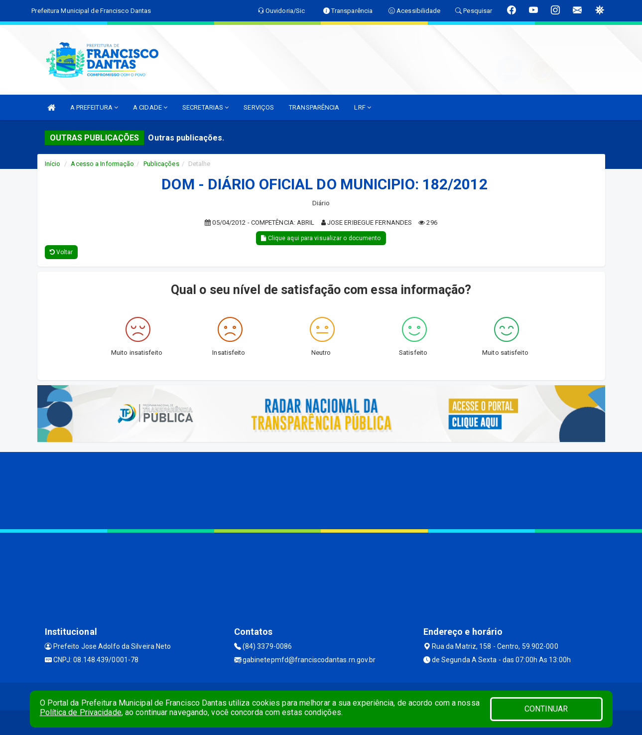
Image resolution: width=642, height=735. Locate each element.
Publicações (161, 163)
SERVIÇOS (259, 107)
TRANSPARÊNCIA (314, 107)
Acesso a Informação (102, 163)
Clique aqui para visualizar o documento (321, 238)
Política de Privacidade (81, 712)
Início (53, 163)
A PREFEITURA (94, 107)
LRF (362, 107)
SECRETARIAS (205, 107)
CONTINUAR (546, 709)
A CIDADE (150, 107)
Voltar (61, 252)
